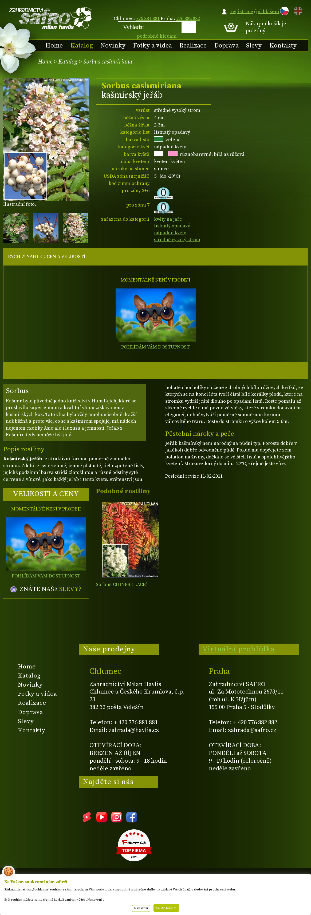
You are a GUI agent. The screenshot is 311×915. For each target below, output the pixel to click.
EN (297, 10)
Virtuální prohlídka (238, 649)
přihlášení (267, 12)
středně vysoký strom (177, 240)
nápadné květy (170, 233)
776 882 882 (188, 18)
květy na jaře (168, 219)
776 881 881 (148, 18)
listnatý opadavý (172, 226)
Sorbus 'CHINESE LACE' (121, 584)
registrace (241, 12)
